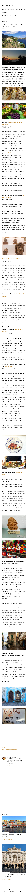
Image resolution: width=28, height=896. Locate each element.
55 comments (9, 839)
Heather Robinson (11, 757)
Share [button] (3, 747)
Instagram (11, 153)
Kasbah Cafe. (9, 367)
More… (16, 15)
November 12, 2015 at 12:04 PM (14, 758)
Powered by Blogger (14, 889)
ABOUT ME (5, 15)
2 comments (8, 879)
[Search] (25, 2)
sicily (16, 749)
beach (13, 749)
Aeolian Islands (9, 749)
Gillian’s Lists (7, 5)
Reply (8, 765)
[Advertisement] (14, 800)
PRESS (11, 15)
